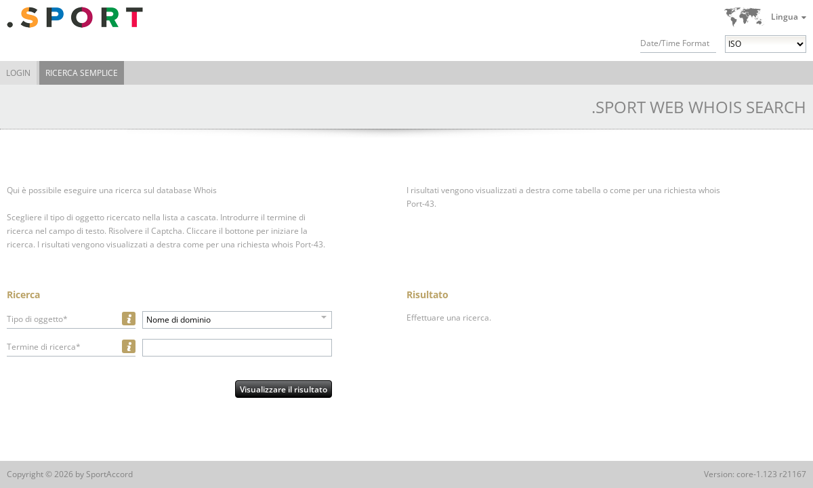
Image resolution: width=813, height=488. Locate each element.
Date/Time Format (674, 43)
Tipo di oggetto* (37, 319)
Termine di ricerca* (44, 346)
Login (18, 73)
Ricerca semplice (81, 73)
